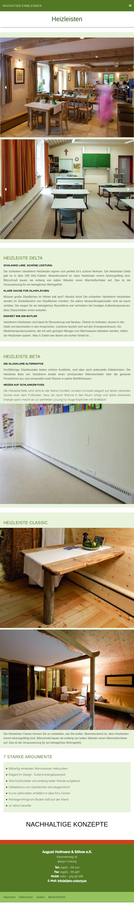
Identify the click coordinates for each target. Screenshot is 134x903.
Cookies (40, 897)
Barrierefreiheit (56, 897)
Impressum (9, 897)
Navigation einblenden (22, 5)
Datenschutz (26, 897)
